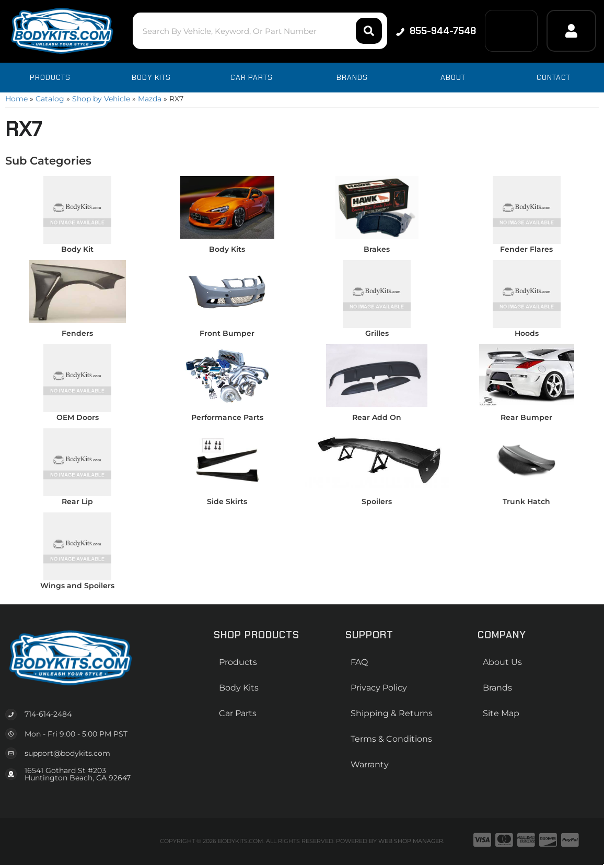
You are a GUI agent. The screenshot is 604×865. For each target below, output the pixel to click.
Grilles (377, 333)
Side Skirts (227, 501)
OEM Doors (77, 417)
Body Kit (77, 249)
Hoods (527, 333)
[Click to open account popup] (571, 31)
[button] (257, 31)
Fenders (77, 333)
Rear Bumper (526, 417)
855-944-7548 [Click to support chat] (435, 31)
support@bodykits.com (67, 753)
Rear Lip (77, 501)
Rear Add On (376, 417)
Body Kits (227, 249)
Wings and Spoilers (77, 585)
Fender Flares (526, 249)
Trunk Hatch (526, 501)
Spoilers (377, 501)
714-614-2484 (48, 714)
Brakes (377, 249)
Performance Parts (227, 417)
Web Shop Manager (411, 841)
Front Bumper (227, 333)
